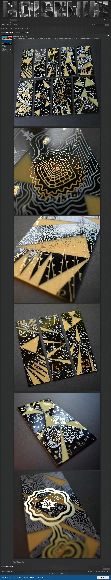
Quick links (2, 20)
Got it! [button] (102, 577)
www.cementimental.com (18, 561)
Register (13, 22)
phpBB (52, 573)
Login (8, 22)
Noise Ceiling (7, 20)
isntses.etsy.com (65, 38)
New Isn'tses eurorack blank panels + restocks (15, 28)
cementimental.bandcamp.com (19, 562)
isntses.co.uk (15, 563)
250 (4, 48)
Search (3, 22)
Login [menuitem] (107, 20)
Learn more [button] (47, 577)
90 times (8, 52)
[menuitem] (104, 20)
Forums (14, 20)
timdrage (3, 45)
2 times (8, 51)
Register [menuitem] (109, 20)
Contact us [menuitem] (90, 571)
